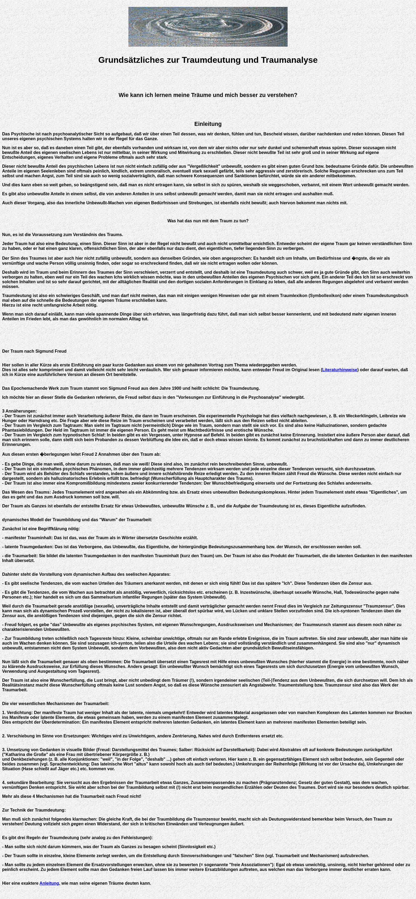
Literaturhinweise (339, 369)
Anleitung (49, 883)
